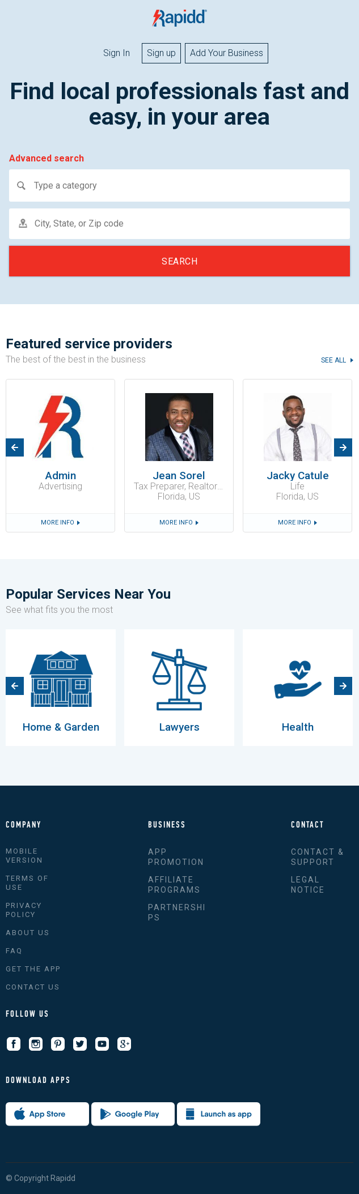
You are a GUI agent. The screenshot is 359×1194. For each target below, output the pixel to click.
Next (343, 447)
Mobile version (24, 855)
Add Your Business (226, 53)
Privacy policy (24, 910)
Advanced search (46, 158)
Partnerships (177, 912)
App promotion (176, 857)
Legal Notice (308, 884)
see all (334, 360)
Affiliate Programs (174, 884)
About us (28, 932)
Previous (15, 447)
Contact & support (317, 857)
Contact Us (33, 987)
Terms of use (27, 883)
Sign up (161, 53)
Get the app (33, 969)
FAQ (14, 950)
